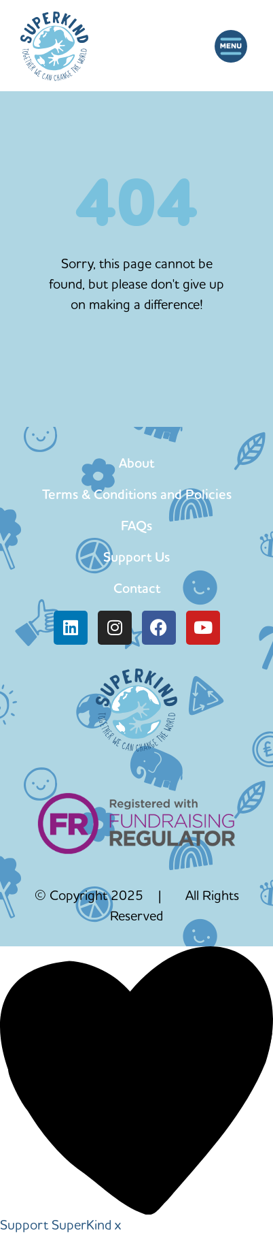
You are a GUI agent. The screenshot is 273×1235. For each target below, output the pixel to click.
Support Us (136, 557)
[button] (230, 46)
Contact (136, 588)
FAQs (136, 525)
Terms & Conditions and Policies (137, 494)
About (136, 463)
